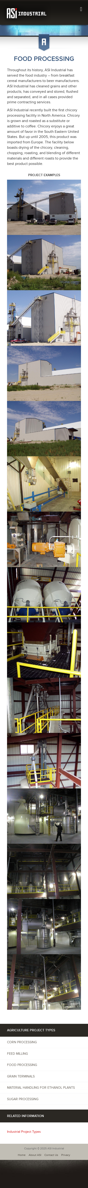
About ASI (35, 1155)
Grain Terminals (21, 1076)
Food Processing (22, 1065)
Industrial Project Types (24, 1132)
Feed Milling (17, 1054)
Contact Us (51, 1155)
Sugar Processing (22, 1099)
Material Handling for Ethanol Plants (41, 1088)
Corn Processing (22, 1042)
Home (22, 1155)
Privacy (65, 1155)
